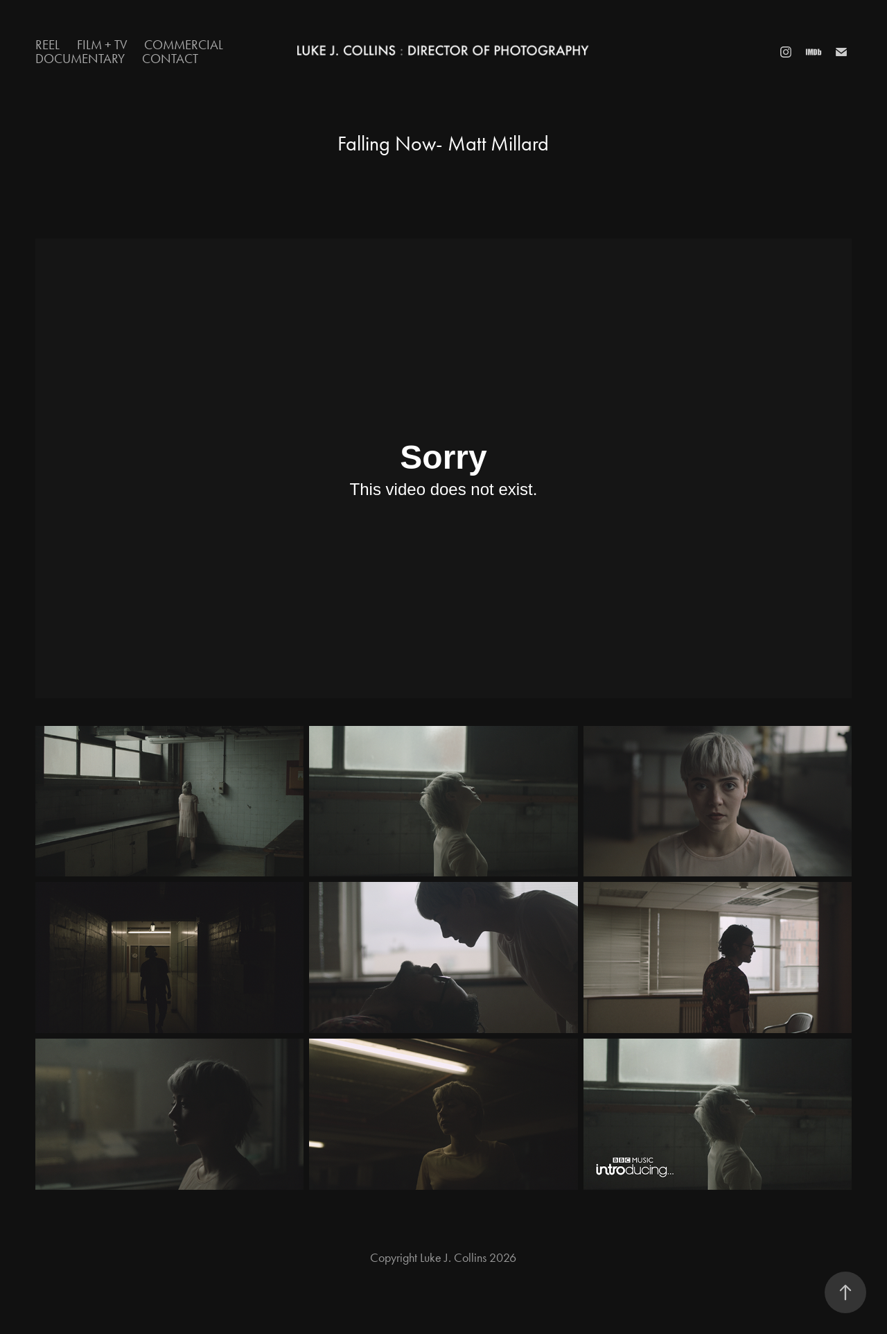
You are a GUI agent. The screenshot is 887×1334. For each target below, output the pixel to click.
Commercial (183, 45)
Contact (170, 59)
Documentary (80, 59)
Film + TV (102, 45)
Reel (47, 45)
